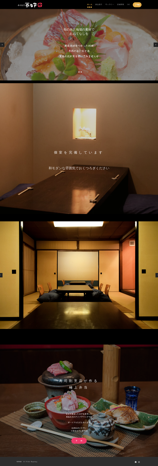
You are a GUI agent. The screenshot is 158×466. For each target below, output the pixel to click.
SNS (128, 4)
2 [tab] (79, 72)
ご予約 (137, 5)
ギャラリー (109, 4)
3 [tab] (81, 72)
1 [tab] (76, 72)
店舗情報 (120, 4)
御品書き (98, 4)
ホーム (89, 4)
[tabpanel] (79, 44)
